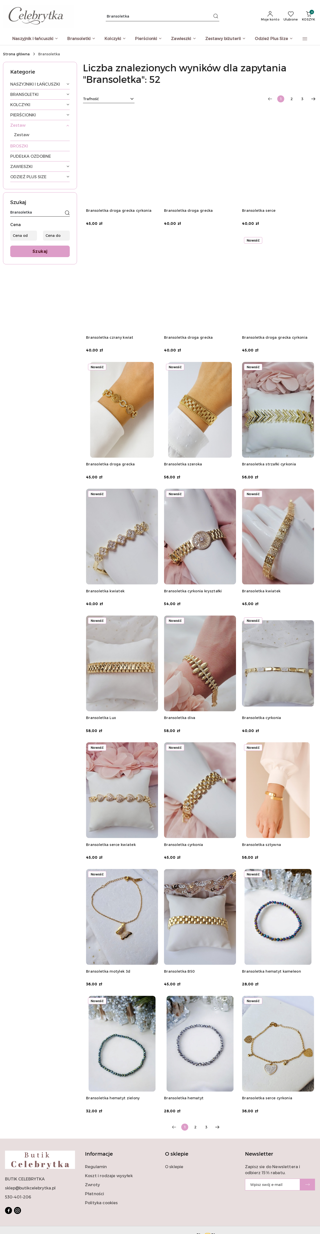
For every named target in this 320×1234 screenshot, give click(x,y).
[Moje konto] (270, 16)
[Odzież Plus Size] (274, 39)
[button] (305, 39)
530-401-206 (18, 1196)
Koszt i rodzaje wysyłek (109, 1175)
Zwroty (92, 1184)
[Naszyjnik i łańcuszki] (35, 39)
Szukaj (40, 251)
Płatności (94, 1193)
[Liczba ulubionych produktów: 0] (291, 16)
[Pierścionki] (148, 39)
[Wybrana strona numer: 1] (280, 98)
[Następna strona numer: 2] (313, 98)
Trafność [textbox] (91, 99)
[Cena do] (56, 236)
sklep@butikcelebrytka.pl (30, 1187)
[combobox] (108, 99)
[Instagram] (17, 1210)
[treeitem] (40, 84)
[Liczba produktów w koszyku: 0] (308, 16)
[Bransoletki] (81, 39)
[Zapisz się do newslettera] (272, 1184)
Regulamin (96, 1166)
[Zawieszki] (183, 39)
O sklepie (174, 1166)
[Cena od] (23, 236)
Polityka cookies (101, 1202)
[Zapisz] (307, 1184)
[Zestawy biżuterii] (225, 39)
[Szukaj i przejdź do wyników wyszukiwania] (215, 16)
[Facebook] (8, 1210)
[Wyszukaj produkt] (162, 16)
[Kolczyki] (115, 39)
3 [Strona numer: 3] (302, 99)
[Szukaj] (67, 213)
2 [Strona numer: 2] (291, 99)
